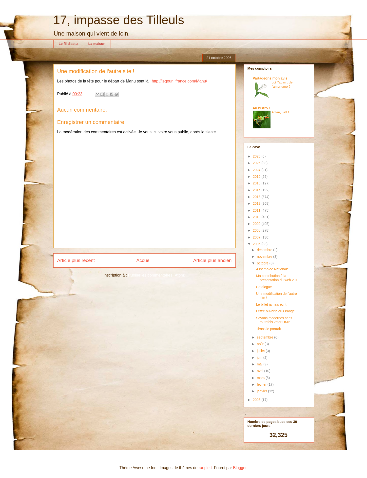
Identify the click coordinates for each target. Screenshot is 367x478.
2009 (257, 224)
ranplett (205, 468)
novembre (265, 257)
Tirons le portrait (268, 329)
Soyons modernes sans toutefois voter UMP (274, 320)
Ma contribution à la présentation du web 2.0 (276, 278)
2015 (257, 183)
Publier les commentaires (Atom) (156, 275)
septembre (265, 337)
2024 (257, 170)
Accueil (144, 260)
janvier (262, 391)
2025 (257, 163)
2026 (257, 156)
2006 (257, 244)
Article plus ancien (212, 260)
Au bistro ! (261, 108)
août (261, 344)
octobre (263, 263)
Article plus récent (76, 260)
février (262, 384)
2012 (257, 203)
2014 (257, 190)
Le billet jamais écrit (271, 304)
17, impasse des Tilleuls (118, 20)
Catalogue (264, 287)
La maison (96, 44)
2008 (257, 230)
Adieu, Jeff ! (280, 112)
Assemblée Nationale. (273, 269)
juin (260, 357)
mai (260, 364)
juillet (261, 351)
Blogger (239, 468)
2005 (257, 400)
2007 (257, 237)
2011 (257, 210)
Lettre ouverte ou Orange (275, 311)
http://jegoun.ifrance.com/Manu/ (179, 81)
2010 (257, 217)
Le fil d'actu (68, 44)
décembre (265, 250)
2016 (257, 177)
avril (260, 371)
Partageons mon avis (270, 78)
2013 (257, 197)
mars (261, 378)
